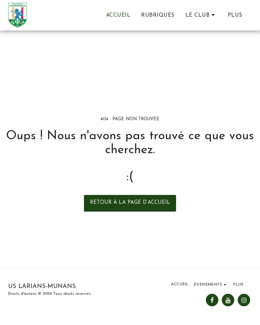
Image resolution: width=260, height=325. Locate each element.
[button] (201, 15)
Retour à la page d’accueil (130, 202)
